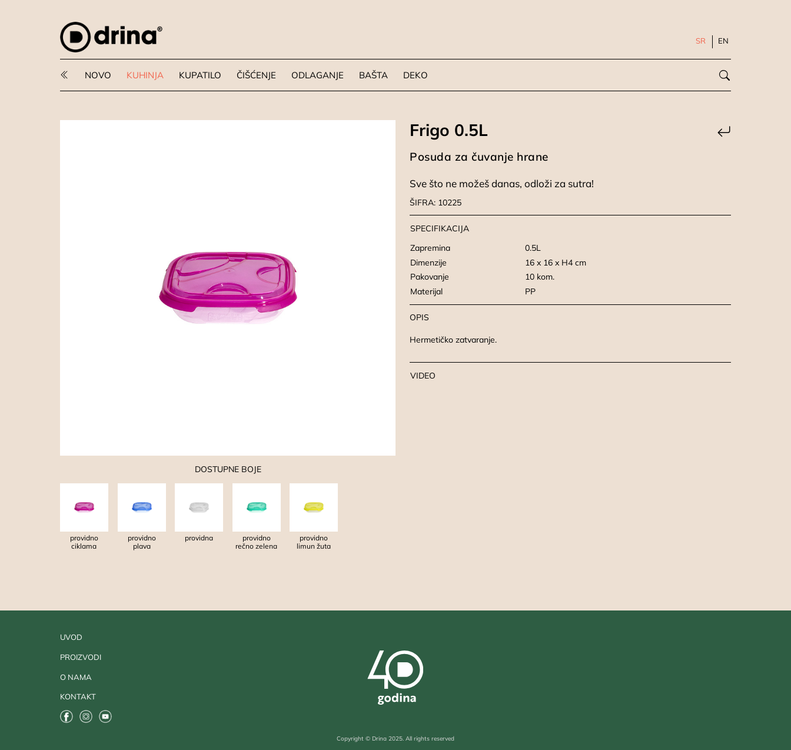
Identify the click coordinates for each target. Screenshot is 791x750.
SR (701, 40)
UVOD (71, 637)
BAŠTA (373, 75)
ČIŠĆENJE (256, 75)
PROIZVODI (80, 657)
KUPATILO (200, 75)
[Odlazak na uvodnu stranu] (111, 37)
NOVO (98, 75)
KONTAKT (78, 696)
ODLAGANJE (317, 75)
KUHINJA (145, 75)
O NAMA (76, 677)
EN (723, 40)
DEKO (415, 75)
